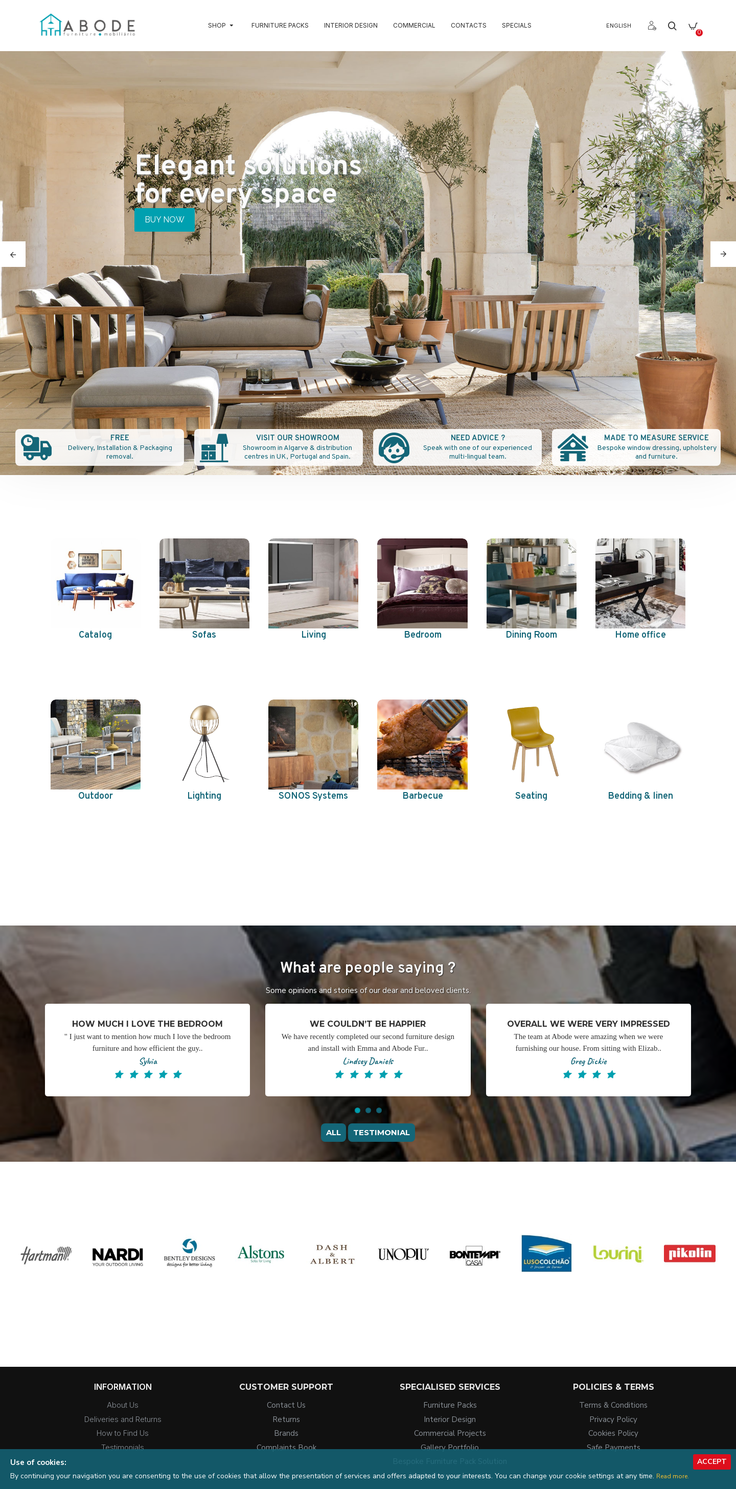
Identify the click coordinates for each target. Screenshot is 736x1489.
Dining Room (531, 635)
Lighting (204, 796)
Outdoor (95, 796)
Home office (640, 635)
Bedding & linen (640, 796)
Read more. (672, 1476)
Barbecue (422, 796)
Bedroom (423, 635)
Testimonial (381, 1132)
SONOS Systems (313, 796)
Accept (712, 1462)
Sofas (204, 635)
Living (313, 635)
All (333, 1132)
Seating (531, 796)
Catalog (95, 635)
